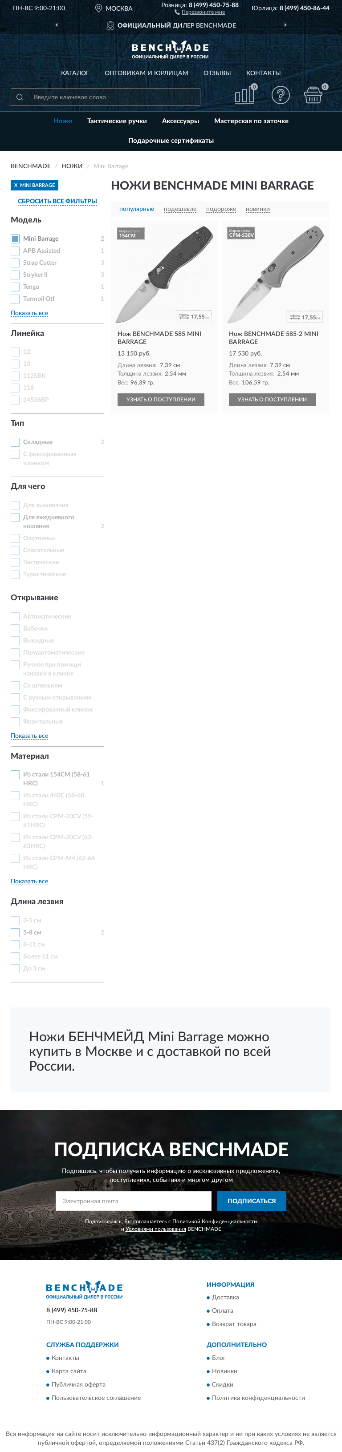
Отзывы (217, 73)
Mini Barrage (40, 239)
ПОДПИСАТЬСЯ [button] (252, 1201)
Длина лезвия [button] (37, 902)
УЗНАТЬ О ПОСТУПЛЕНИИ (160, 399)
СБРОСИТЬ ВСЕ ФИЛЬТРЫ (57, 201)
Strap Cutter (40, 263)
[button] (200, 11)
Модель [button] (26, 220)
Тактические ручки (117, 121)
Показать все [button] (29, 313)
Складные (38, 442)
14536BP (36, 400)
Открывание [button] (34, 598)
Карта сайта (69, 1371)
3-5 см (32, 921)
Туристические (44, 574)
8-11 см (34, 945)
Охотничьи (39, 538)
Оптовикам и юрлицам (146, 73)
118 (28, 388)
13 (26, 364)
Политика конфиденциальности (258, 1398)
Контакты (263, 73)
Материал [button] (30, 756)
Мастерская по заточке (251, 121)
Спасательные (43, 550)
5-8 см (32, 933)
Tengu (31, 287)
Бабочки (35, 629)
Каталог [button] (75, 73)
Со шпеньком (42, 686)
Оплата (222, 1311)
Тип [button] (17, 424)
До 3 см (34, 969)
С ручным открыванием (57, 698)
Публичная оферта (79, 1385)
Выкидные (38, 641)
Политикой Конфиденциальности (214, 1221)
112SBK (34, 376)
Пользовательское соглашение (96, 1398)
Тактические (41, 562)
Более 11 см (40, 957)
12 (26, 352)
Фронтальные (43, 722)
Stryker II (35, 275)
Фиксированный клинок (58, 710)
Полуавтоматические (54, 653)
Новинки (224, 1371)
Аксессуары (180, 121)
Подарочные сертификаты (171, 141)
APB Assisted (41, 251)
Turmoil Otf (39, 299)
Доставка (225, 1298)
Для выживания (46, 505)
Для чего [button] (28, 487)
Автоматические (47, 617)
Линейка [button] (27, 334)
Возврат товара (234, 1325)
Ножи (62, 121)
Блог (219, 1358)
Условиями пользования (156, 1229)
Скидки (222, 1385)
